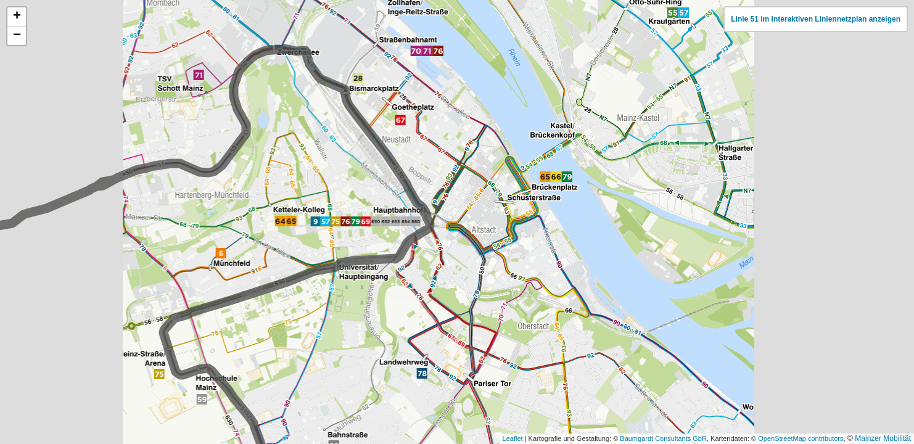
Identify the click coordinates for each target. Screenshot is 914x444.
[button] (16, 17)
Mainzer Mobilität (883, 438)
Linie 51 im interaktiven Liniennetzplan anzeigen (815, 19)
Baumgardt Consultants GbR (663, 438)
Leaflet (513, 438)
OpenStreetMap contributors (800, 438)
